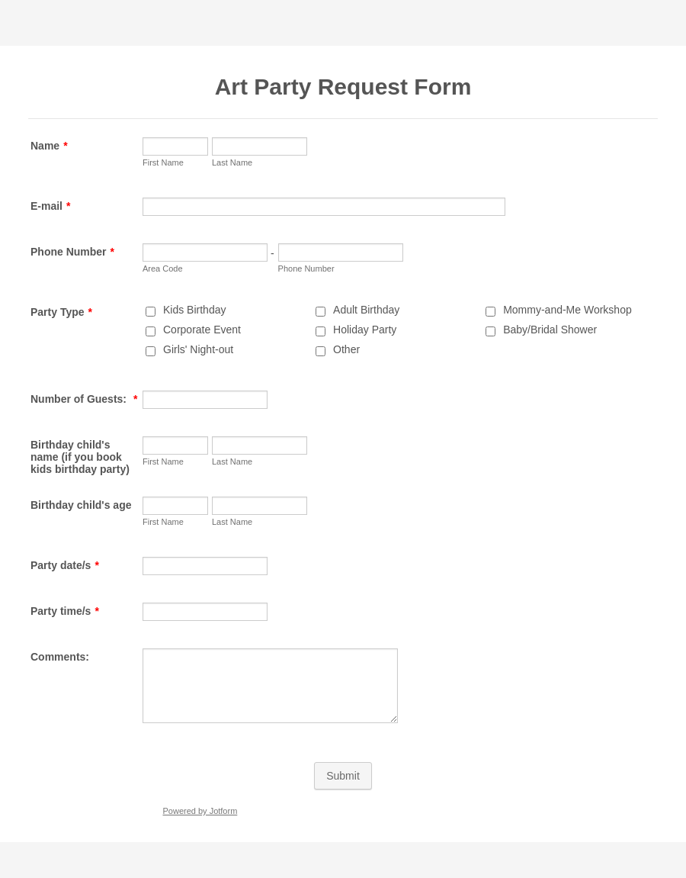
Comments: (59, 657)
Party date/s (64, 565)
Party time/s (64, 611)
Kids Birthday (194, 310)
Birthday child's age (80, 505)
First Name (163, 162)
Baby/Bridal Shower (550, 329)
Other (346, 349)
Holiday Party (364, 329)
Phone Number (72, 252)
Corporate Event (202, 329)
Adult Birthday (366, 310)
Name (49, 146)
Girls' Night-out (198, 349)
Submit (343, 776)
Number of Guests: (83, 399)
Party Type (61, 312)
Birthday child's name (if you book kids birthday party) (80, 457)
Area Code (163, 268)
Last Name (232, 162)
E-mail (50, 206)
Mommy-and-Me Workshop (567, 310)
